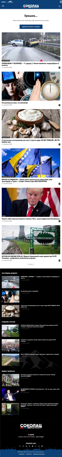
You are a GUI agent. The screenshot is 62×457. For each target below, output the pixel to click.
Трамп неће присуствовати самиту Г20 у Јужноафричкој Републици (31, 219)
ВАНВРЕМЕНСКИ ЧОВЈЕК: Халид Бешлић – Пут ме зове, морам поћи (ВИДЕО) (40, 389)
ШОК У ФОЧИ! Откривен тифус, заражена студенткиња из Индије (40, 354)
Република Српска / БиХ (8, 176)
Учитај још (31, 264)
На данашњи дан (6, 100)
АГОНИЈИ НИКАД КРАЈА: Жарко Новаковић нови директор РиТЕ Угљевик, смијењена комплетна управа (29, 257)
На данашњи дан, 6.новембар (15, 103)
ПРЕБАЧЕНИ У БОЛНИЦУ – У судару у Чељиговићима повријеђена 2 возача (30, 64)
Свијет (3, 216)
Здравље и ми (5, 137)
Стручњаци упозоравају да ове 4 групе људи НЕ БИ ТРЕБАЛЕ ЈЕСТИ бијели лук (31, 141)
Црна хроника (5, 60)
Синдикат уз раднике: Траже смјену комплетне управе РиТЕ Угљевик (38, 340)
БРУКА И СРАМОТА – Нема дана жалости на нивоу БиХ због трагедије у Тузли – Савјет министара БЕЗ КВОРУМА (27, 180)
